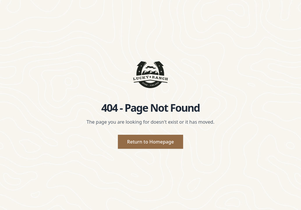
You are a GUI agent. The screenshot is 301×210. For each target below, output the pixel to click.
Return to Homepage (150, 142)
